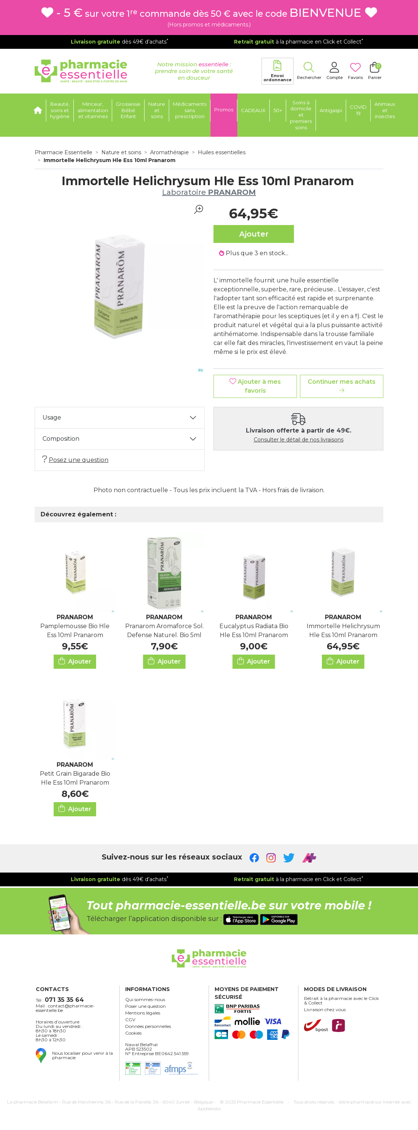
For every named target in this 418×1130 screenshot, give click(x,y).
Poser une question (145, 1006)
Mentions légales (142, 1013)
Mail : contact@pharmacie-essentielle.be (65, 1008)
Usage (51, 417)
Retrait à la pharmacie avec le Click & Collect (341, 1000)
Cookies (133, 1033)
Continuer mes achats (342, 385)
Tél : (60, 999)
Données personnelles (148, 1026)
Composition (60, 438)
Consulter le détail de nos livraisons (298, 439)
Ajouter (74, 661)
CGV (130, 1019)
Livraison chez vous (325, 1009)
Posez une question (75, 459)
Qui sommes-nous (145, 999)
